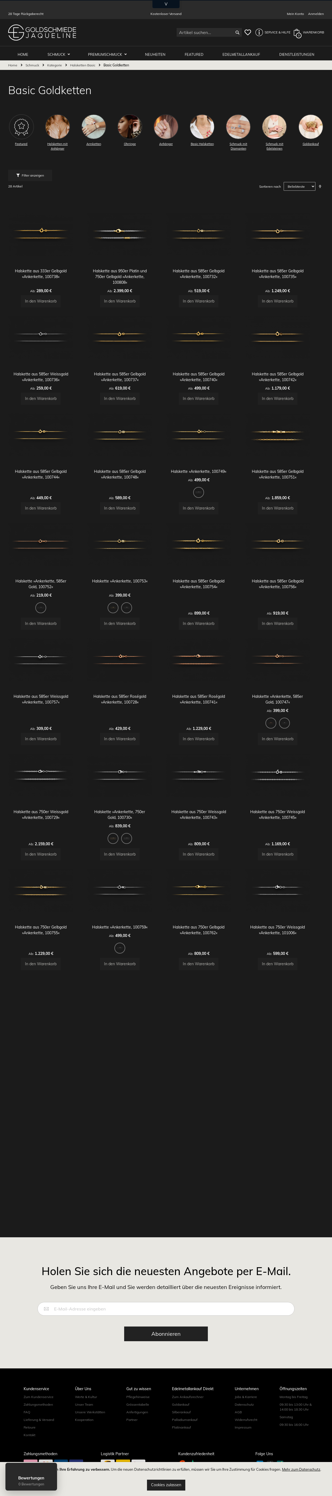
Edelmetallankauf (242, 52)
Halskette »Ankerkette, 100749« (205, 516)
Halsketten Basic (83, 63)
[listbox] (205, 538)
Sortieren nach (270, 185)
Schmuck (61, 52)
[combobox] (209, 32)
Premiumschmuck (109, 52)
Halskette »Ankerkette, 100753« (126, 645)
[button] (271, 32)
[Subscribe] (166, 1412)
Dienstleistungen (297, 52)
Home (13, 63)
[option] (205, 537)
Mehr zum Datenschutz (301, 1469)
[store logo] (42, 32)
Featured (196, 52)
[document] (166, 1479)
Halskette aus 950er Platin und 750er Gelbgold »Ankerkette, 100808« (127, 283)
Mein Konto (295, 14)
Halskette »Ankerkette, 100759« (126, 1048)
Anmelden (316, 14)
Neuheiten (158, 52)
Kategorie (55, 63)
